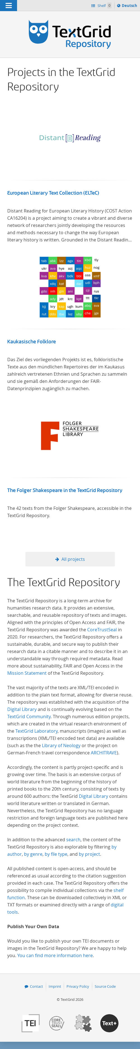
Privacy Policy (78, 986)
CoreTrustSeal (102, 630)
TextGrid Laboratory (36, 731)
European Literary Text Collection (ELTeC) (53, 193)
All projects (73, 559)
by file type (56, 854)
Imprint (55, 986)
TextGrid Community (29, 716)
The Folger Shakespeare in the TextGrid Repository (64, 490)
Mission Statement (27, 673)
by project (89, 854)
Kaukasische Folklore (31, 342)
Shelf (104, 5)
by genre (33, 854)
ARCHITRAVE (104, 753)
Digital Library (22, 709)
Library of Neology (61, 745)
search (73, 840)
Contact (36, 986)
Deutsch (130, 6)
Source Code (105, 986)
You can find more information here (55, 955)
